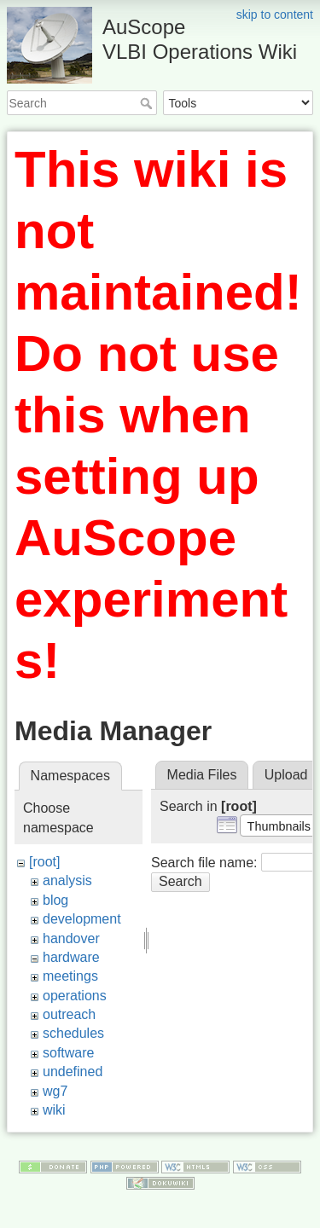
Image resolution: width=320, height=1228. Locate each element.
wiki (54, 1110)
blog (55, 900)
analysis (67, 880)
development (82, 919)
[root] (44, 861)
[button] (278, 825)
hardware (71, 957)
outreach (69, 1014)
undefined (72, 1071)
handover (71, 938)
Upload (286, 775)
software (68, 1053)
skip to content (274, 14)
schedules (73, 1033)
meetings (70, 976)
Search (148, 103)
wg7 (55, 1091)
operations (75, 995)
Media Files (202, 775)
